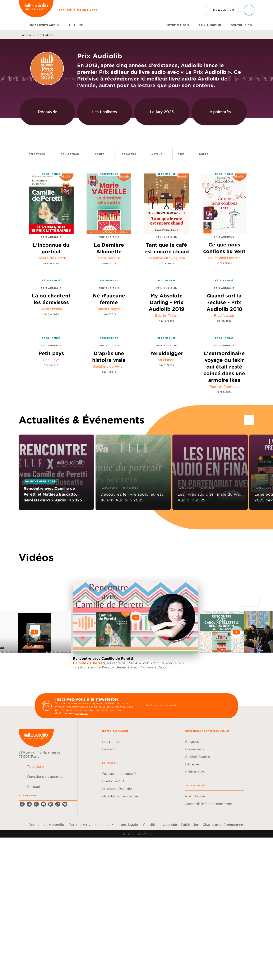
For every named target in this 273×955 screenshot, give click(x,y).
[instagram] (36, 804)
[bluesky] (64, 804)
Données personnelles (46, 824)
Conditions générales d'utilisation (171, 824)
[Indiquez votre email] (182, 706)
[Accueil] (36, 10)
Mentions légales (125, 824)
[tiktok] (57, 804)
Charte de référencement (224, 824)
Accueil (26, 35)
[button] (221, 10)
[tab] (23, 25)
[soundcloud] (29, 804)
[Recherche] (249, 10)
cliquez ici (81, 713)
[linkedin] (50, 804)
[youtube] (43, 804)
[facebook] (22, 804)
